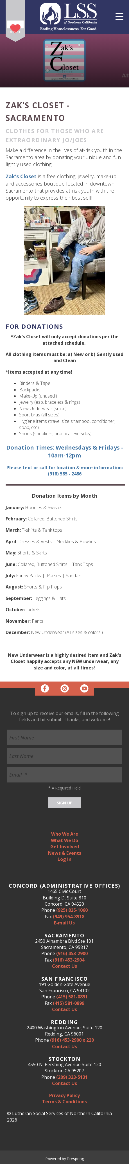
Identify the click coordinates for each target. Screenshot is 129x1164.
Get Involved (64, 846)
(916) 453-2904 (68, 960)
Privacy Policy (64, 1095)
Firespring (75, 1158)
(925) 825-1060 (72, 910)
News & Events (64, 853)
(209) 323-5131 (72, 1077)
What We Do (64, 840)
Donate (15, 32)
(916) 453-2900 (72, 953)
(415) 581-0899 (68, 1003)
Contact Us (64, 966)
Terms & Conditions (64, 1101)
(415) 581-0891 (72, 997)
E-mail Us (64, 923)
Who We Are (64, 834)
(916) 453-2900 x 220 (72, 1040)
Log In (64, 859)
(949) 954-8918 (68, 916)
